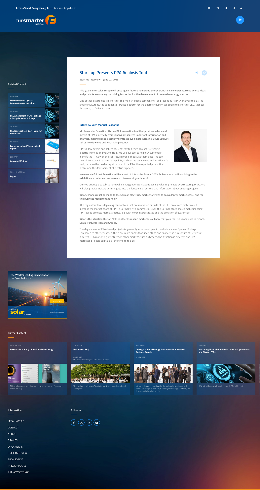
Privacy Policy (17, 465)
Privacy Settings (18, 472)
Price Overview (17, 453)
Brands (13, 440)
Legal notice (16, 421)
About (12, 434)
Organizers (15, 446)
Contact (13, 427)
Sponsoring (15, 459)
